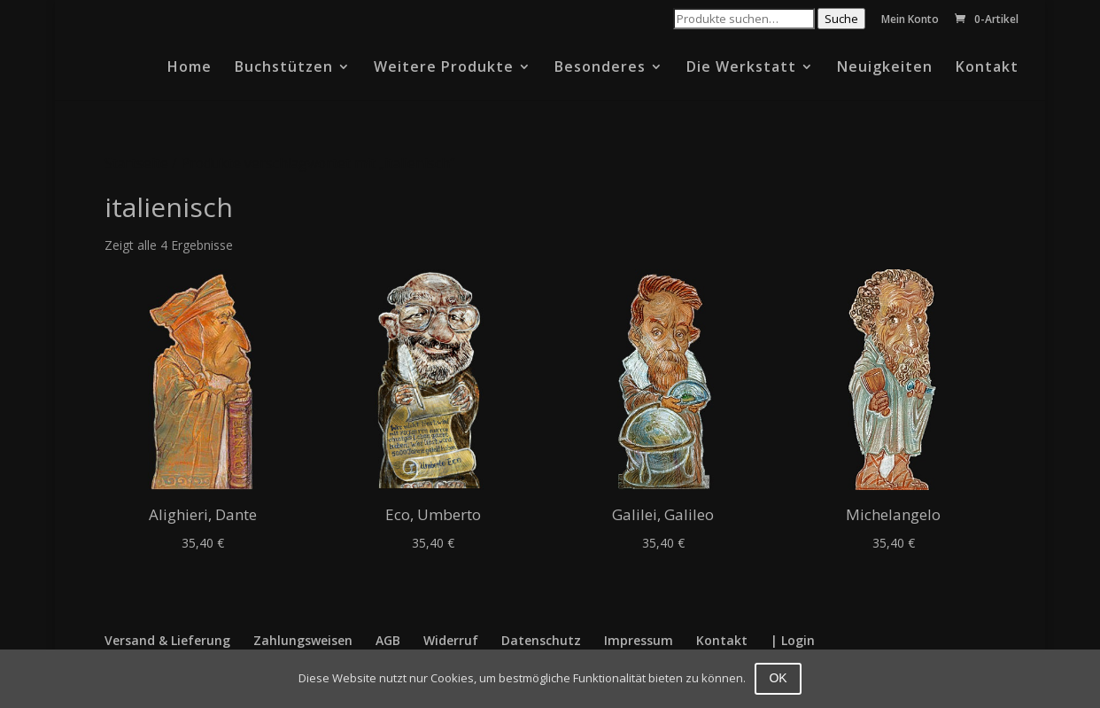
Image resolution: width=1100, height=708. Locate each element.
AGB (388, 640)
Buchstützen (284, 68)
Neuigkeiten (885, 68)
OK (777, 678)
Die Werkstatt (741, 68)
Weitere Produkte (444, 68)
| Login (793, 640)
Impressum (638, 640)
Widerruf (450, 640)
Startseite (136, 163)
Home (189, 68)
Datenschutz (541, 640)
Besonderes (600, 68)
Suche (841, 19)
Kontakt (987, 68)
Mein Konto (910, 20)
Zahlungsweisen (302, 640)
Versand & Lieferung (167, 640)
